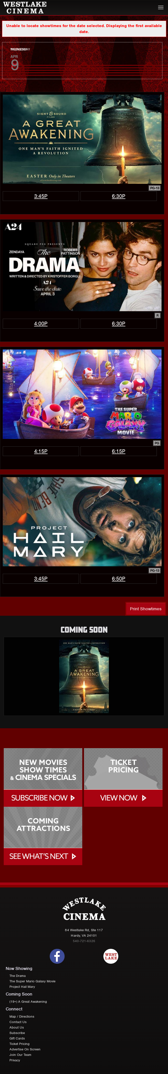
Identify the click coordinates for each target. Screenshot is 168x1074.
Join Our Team (20, 1055)
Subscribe (17, 1033)
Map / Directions (21, 1016)
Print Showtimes (146, 609)
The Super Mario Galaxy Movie (32, 981)
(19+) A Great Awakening (28, 1001)
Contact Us (18, 1022)
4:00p (40, 323)
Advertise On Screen (25, 1049)
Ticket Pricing (19, 1044)
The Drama (17, 976)
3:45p (40, 196)
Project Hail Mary (22, 987)
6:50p (118, 578)
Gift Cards (17, 1038)
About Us (16, 1027)
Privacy (14, 1060)
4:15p (40, 451)
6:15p (118, 451)
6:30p (118, 196)
